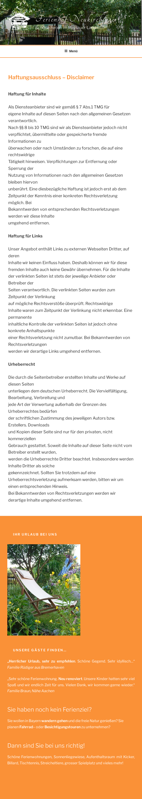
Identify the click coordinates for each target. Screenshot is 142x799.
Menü (71, 51)
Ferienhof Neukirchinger (76, 19)
